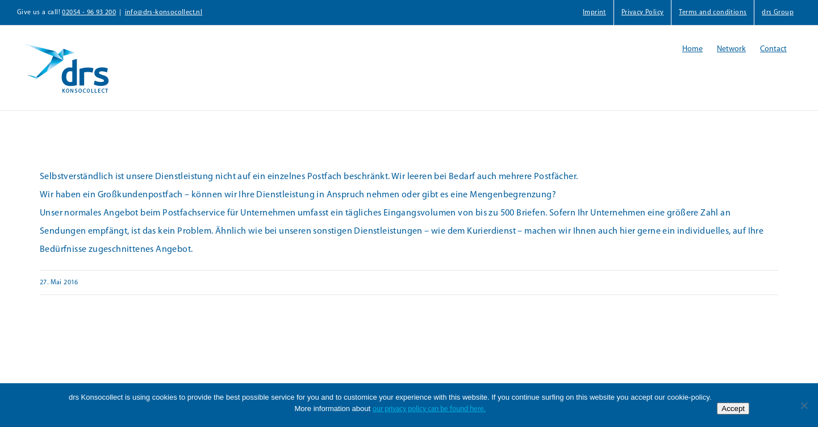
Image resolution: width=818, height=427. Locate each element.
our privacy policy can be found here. (429, 409)
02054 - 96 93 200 (89, 12)
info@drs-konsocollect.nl (164, 12)
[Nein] (803, 405)
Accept (733, 408)
